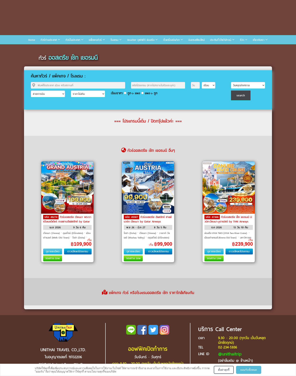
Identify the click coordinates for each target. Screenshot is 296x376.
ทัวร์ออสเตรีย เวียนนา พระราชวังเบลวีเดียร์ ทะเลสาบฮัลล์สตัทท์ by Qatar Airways (67, 221)
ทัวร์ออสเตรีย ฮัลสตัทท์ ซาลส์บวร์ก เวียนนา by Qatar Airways (148, 219)
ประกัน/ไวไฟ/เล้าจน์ (220, 40)
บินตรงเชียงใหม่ (196, 40)
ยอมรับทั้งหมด (248, 369)
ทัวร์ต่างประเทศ (49, 40)
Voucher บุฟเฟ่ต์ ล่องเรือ (140, 40)
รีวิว (242, 40)
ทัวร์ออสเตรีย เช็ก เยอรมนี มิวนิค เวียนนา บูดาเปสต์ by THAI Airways (228, 219)
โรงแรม (114, 40)
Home (31, 40)
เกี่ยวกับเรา (258, 40)
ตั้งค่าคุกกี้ (223, 369)
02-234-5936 (227, 347)
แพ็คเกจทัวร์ (95, 40)
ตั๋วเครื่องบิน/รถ (171, 40)
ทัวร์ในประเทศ (73, 40)
